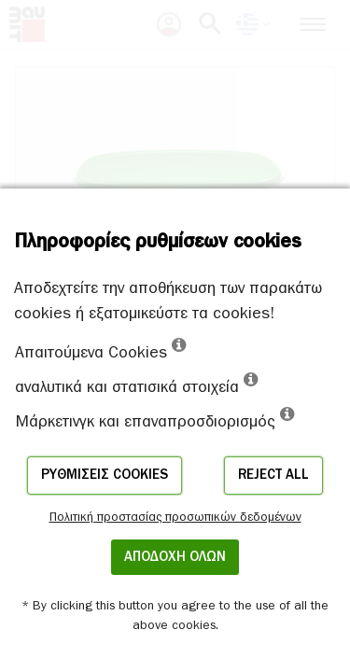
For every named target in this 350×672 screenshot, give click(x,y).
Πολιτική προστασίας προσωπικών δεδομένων (175, 517)
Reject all (273, 474)
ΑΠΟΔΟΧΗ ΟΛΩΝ (175, 557)
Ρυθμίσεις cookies (104, 474)
